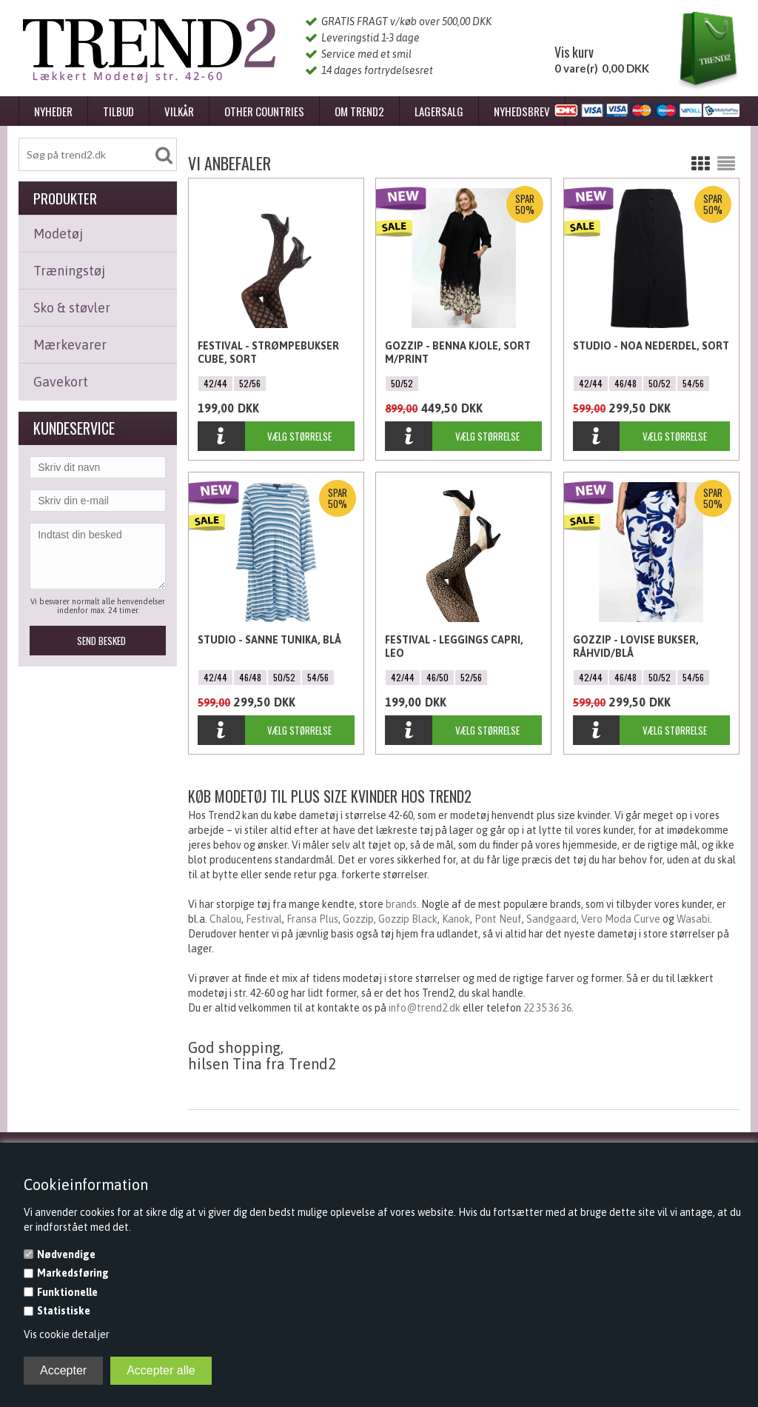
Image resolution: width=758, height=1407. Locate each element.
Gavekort (60, 382)
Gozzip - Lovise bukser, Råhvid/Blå (636, 646)
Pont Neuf (498, 919)
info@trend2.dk (424, 1008)
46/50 (437, 677)
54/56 (693, 383)
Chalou (225, 919)
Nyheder (53, 111)
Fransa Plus (312, 919)
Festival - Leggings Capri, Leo (454, 646)
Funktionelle (67, 1292)
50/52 (402, 383)
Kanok (456, 919)
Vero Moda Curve (620, 919)
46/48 (625, 383)
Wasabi (693, 919)
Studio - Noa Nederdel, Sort (651, 346)
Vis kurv (574, 51)
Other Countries (264, 111)
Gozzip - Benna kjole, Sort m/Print (458, 352)
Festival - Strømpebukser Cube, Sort (268, 352)
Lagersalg (439, 111)
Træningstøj (69, 270)
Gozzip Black (407, 919)
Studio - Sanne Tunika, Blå (269, 640)
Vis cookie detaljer (67, 1334)
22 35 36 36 (547, 1008)
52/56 (250, 383)
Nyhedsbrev (522, 111)
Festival (264, 919)
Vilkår (179, 111)
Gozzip (358, 919)
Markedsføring (73, 1273)
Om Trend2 (359, 111)
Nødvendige (66, 1254)
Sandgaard (551, 919)
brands (401, 904)
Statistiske (63, 1311)
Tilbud (118, 111)
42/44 (215, 383)
